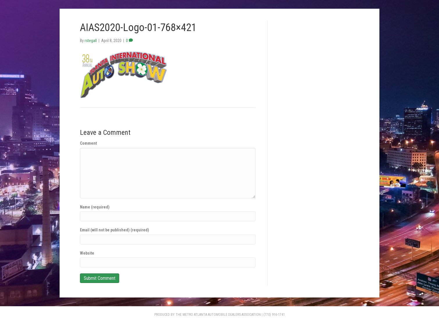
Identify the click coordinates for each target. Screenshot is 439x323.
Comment (88, 143)
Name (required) (95, 207)
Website (87, 253)
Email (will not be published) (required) (114, 230)
